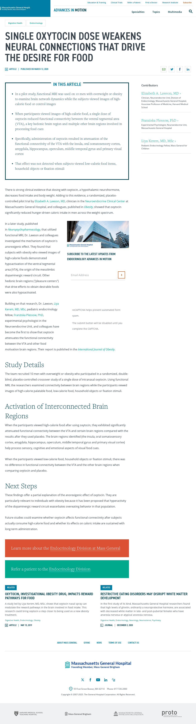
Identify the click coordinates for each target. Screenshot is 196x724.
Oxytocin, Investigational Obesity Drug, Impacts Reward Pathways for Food (49, 596)
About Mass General (67, 642)
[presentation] (96, 292)
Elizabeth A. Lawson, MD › (161, 93)
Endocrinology (36, 23)
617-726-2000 (120, 688)
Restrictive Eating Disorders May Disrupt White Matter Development (144, 596)
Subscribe (187, 2)
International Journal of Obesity (96, 349)
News (99, 642)
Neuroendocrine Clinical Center (105, 201)
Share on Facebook (180, 69)
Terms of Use (115, 642)
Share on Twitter (172, 69)
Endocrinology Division (69, 569)
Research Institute (170, 2)
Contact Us (133, 642)
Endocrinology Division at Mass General (85, 548)
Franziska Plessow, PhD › (159, 120)
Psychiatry (156, 620)
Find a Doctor (151, 2)
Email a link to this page (164, 69)
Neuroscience (145, 620)
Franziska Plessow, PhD (28, 315)
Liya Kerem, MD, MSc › (158, 141)
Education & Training (97, 2)
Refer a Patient (133, 2)
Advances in (70, 10)
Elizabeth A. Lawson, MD (50, 201)
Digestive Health (15, 23)
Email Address (80, 275)
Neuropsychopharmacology (24, 229)
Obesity (88, 207)
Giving (87, 642)
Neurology (133, 620)
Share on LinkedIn (188, 69)
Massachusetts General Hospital (20, 2)
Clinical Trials (116, 2)
